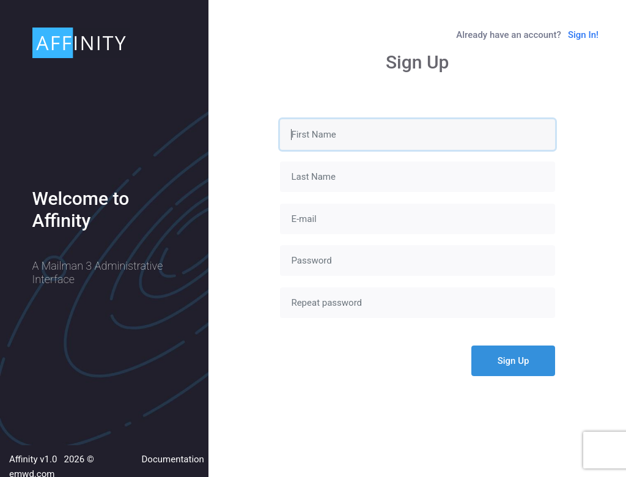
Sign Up (513, 360)
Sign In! (583, 34)
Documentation (173, 459)
